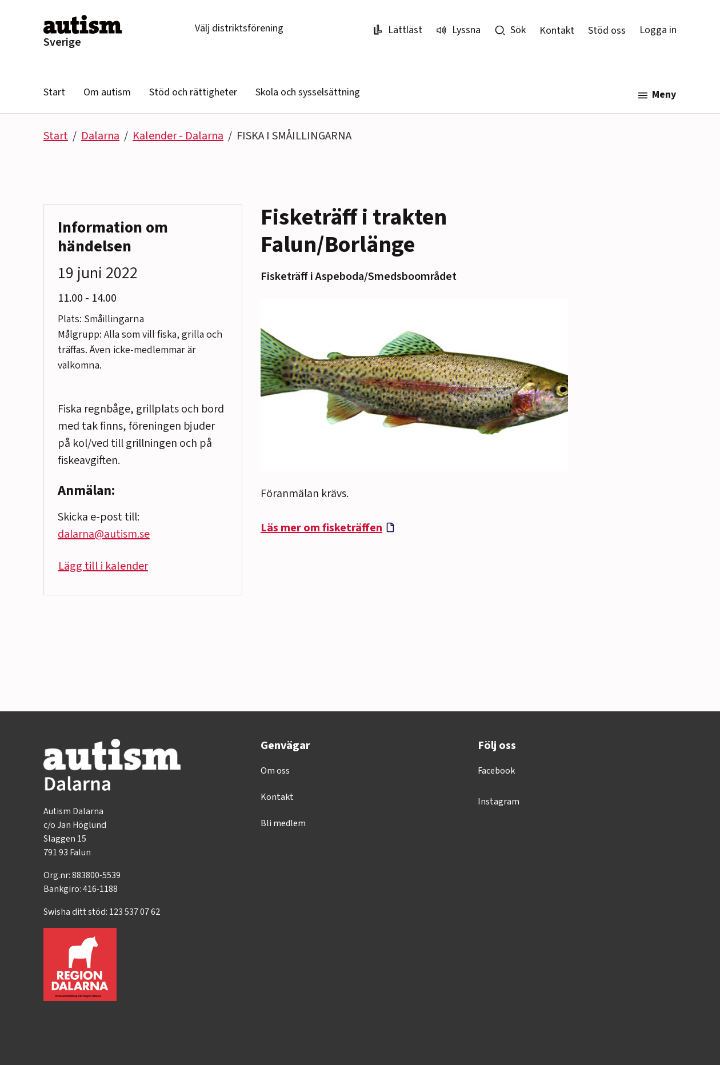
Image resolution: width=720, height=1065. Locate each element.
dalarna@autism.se (104, 534)
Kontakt (556, 30)
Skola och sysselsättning (307, 92)
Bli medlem (283, 823)
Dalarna (100, 136)
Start (54, 92)
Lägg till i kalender (103, 566)
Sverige (62, 42)
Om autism (107, 92)
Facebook (496, 770)
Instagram (498, 801)
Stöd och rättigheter (193, 92)
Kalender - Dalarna (178, 136)
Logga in (658, 30)
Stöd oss (607, 30)
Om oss (275, 770)
